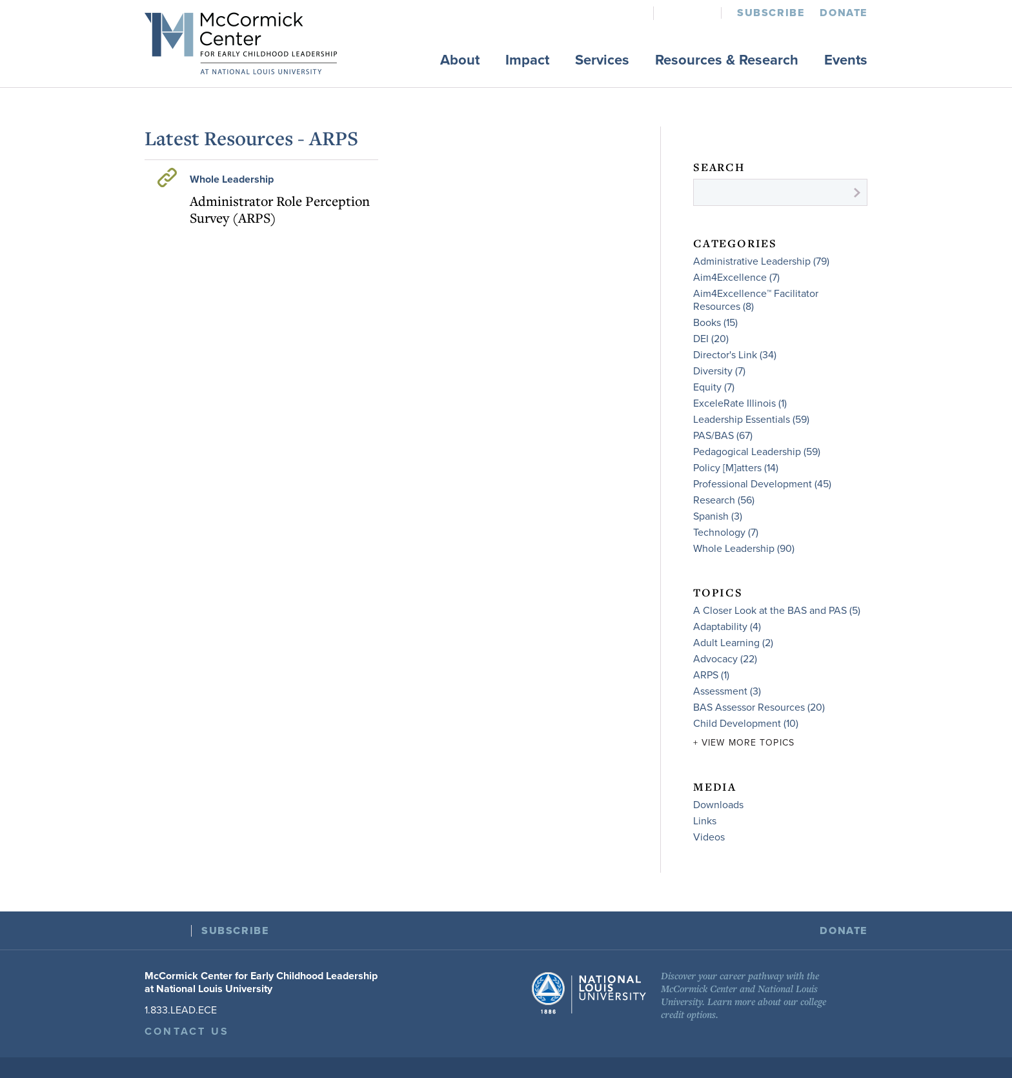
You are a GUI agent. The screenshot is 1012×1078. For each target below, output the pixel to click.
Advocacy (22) (725, 659)
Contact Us (187, 1031)
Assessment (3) (727, 691)
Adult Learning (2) (733, 642)
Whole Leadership (232, 179)
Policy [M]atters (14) (735, 468)
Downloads (718, 804)
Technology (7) (725, 532)
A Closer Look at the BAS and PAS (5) (776, 610)
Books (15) (715, 322)
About (460, 60)
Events (845, 60)
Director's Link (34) (734, 355)
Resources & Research (726, 60)
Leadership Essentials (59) (751, 419)
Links (704, 821)
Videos (709, 837)
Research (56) (723, 500)
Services (602, 60)
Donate (843, 12)
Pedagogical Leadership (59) (756, 451)
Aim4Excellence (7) (736, 277)
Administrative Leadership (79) (761, 261)
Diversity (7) (719, 371)
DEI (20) (711, 338)
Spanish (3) (717, 516)
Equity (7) (713, 387)
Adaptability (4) (727, 626)
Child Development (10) (745, 723)
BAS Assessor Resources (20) (759, 707)
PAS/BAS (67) (723, 435)
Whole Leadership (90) (743, 548)
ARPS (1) (711, 675)
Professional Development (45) (762, 484)
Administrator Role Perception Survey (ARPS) (280, 209)
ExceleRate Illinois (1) (740, 403)
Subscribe (770, 12)
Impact (527, 60)
